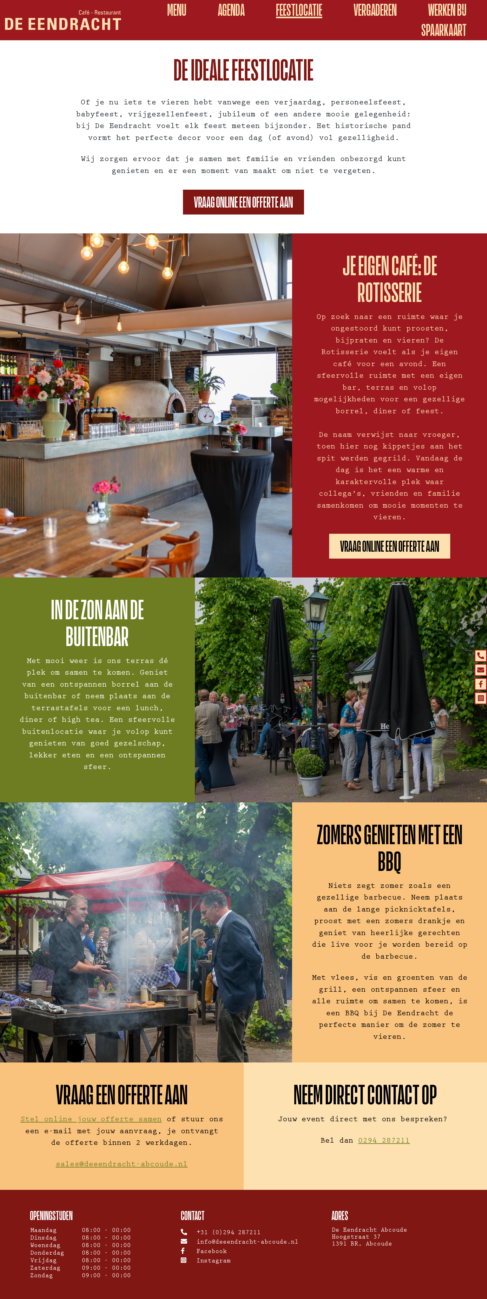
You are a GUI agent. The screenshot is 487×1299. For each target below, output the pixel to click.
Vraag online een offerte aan (243, 202)
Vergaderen (375, 10)
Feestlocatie (299, 10)
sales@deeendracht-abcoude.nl (122, 1165)
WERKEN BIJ (447, 10)
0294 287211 (384, 1142)
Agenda (231, 10)
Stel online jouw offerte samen (91, 1120)
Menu (176, 10)
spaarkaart (444, 30)
